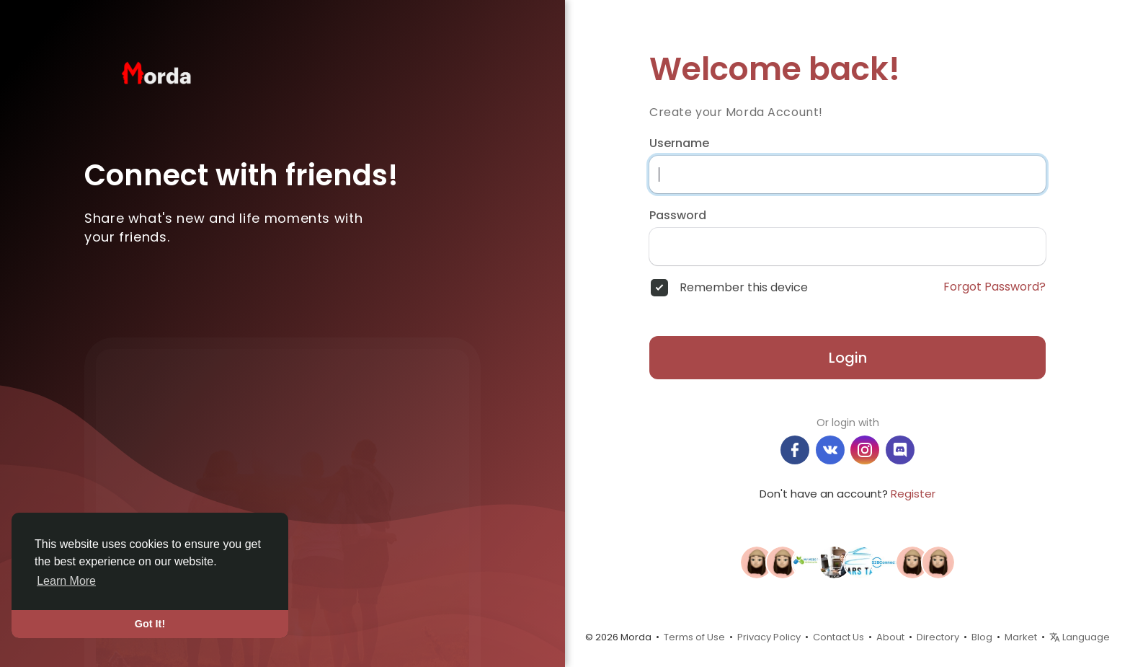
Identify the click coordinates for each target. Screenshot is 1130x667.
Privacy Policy (769, 637)
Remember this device (744, 288)
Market (1021, 637)
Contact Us (838, 637)
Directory (938, 637)
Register (913, 493)
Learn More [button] (66, 581)
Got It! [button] (150, 624)
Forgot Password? (994, 287)
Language (1079, 637)
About (890, 637)
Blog (981, 637)
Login (848, 358)
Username (679, 143)
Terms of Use (694, 637)
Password (677, 216)
